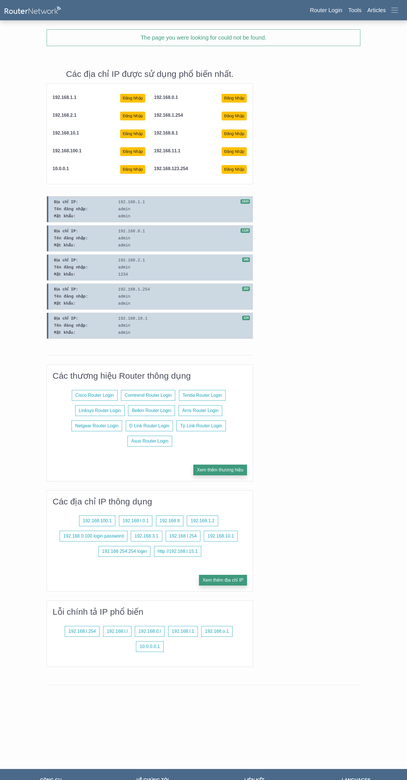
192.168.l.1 (183, 631)
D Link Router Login (149, 425)
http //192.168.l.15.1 (178, 551)
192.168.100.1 (97, 520)
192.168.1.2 (202, 520)
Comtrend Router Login (148, 395)
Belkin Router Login (151, 410)
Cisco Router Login (94, 395)
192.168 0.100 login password (93, 536)
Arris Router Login (200, 410)
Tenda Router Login (202, 395)
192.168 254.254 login (124, 551)
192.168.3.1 (147, 536)
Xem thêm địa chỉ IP (223, 580)
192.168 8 (170, 520)
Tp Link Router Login (201, 425)
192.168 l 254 (183, 536)
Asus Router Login (149, 441)
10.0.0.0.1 (150, 646)
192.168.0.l (149, 631)
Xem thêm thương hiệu (220, 469)
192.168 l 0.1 (136, 520)
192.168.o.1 (217, 631)
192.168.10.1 (220, 536)
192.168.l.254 (82, 631)
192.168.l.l (117, 631)
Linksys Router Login (100, 410)
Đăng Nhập (133, 98)
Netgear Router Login (96, 425)
